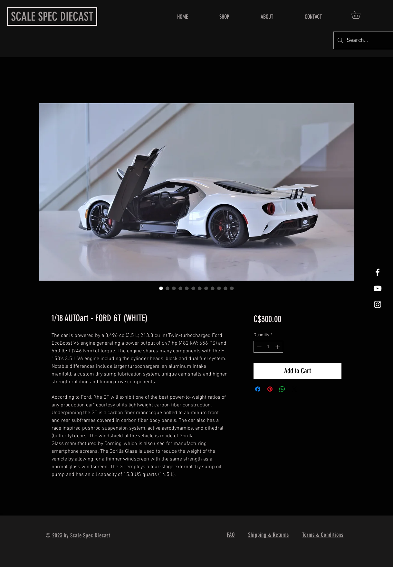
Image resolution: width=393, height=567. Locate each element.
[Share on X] (294, 389)
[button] (359, 15)
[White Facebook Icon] (377, 272)
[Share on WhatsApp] (282, 389)
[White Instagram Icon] (377, 304)
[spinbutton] (268, 346)
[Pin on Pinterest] (270, 389)
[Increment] (278, 346)
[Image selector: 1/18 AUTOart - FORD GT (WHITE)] (161, 288)
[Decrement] (258, 346)
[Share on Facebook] (258, 389)
